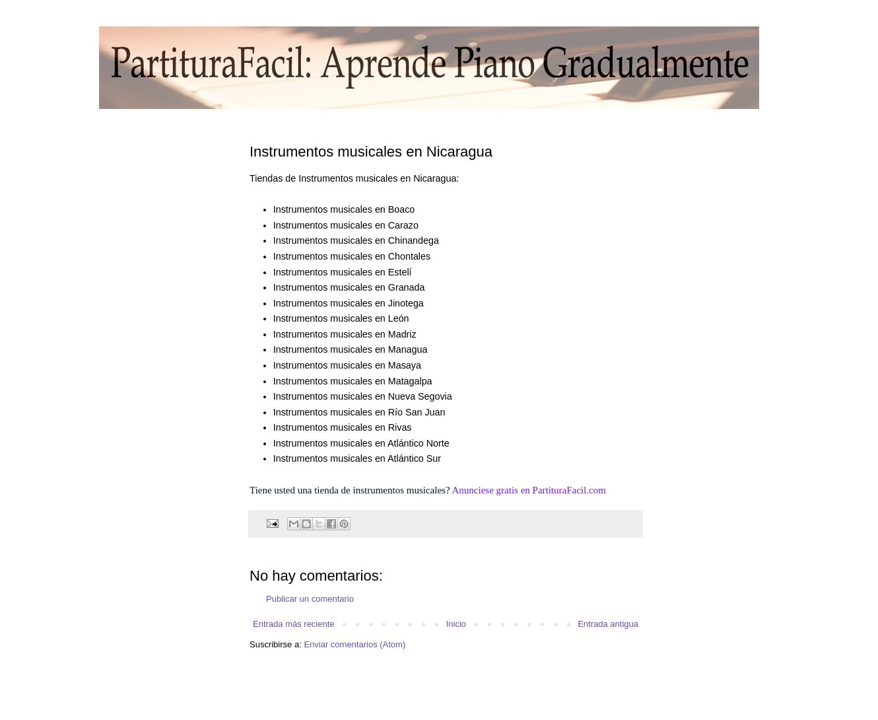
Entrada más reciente (294, 624)
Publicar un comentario (310, 599)
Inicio (456, 624)
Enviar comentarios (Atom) (354, 644)
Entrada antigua (608, 624)
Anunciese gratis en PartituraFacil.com (529, 490)
